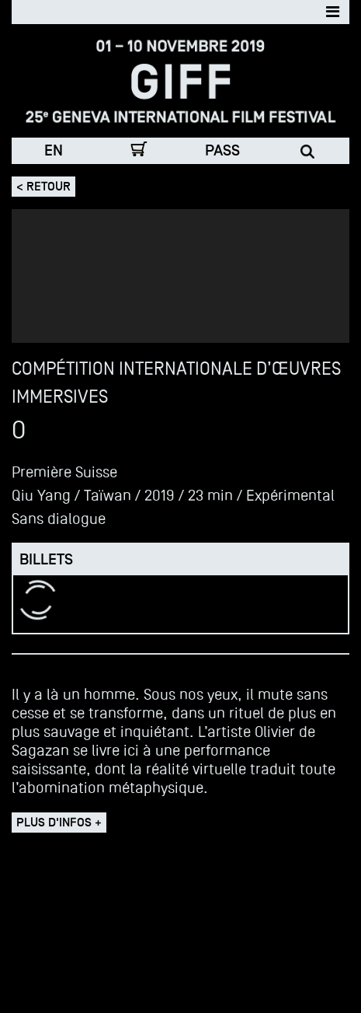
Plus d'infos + (59, 822)
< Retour (43, 186)
